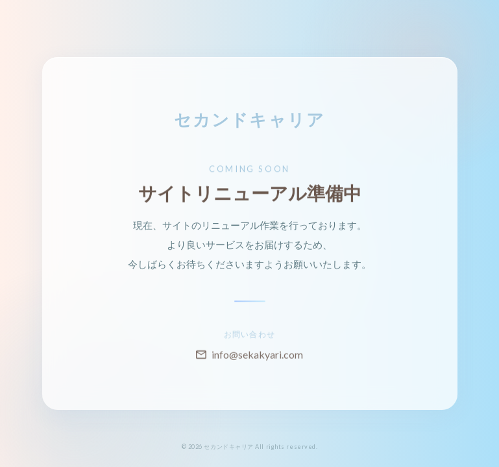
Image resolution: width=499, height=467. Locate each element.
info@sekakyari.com (249, 361)
